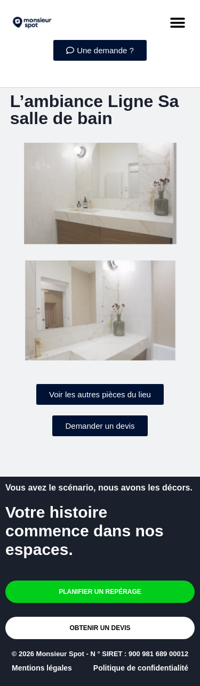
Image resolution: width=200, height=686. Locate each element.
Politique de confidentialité (140, 668)
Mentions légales (42, 668)
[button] (177, 23)
